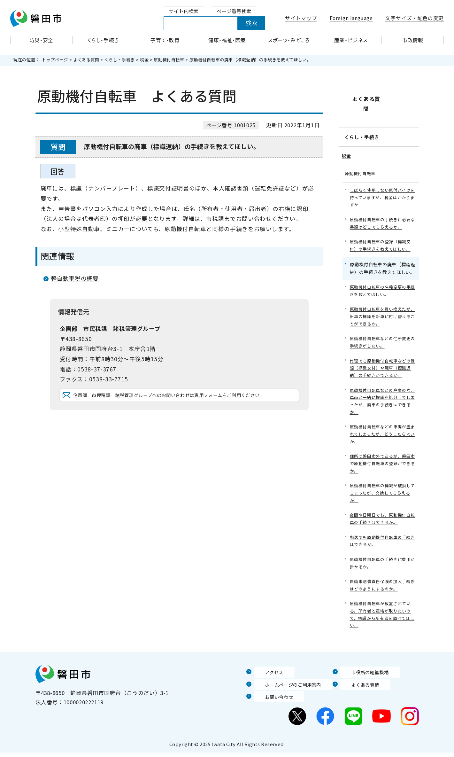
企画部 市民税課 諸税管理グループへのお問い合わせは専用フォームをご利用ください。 (184, 404)
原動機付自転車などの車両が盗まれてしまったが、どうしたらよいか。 (382, 429)
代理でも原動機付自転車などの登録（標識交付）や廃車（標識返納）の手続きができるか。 (382, 359)
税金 (144, 60)
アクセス (265, 676)
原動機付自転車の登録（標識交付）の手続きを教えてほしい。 (382, 231)
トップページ (55, 60)
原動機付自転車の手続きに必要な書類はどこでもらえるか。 (382, 208)
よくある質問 (86, 60)
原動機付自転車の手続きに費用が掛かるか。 (382, 564)
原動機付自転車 (169, 60)
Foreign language (351, 18)
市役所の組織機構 (362, 676)
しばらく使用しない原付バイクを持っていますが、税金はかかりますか (382, 181)
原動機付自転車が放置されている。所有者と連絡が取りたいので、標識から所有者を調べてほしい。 (382, 618)
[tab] (184, 11)
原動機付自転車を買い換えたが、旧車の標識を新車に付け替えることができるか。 (382, 305)
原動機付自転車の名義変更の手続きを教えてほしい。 (382, 278)
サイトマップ (301, 18)
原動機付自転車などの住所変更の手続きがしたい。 (382, 332)
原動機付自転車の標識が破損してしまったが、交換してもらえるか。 (382, 490)
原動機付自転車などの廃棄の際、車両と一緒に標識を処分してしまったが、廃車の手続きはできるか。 (382, 394)
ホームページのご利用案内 (287, 688)
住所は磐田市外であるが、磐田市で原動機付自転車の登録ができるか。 (382, 460)
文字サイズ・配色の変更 (414, 18)
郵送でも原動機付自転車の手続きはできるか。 (382, 541)
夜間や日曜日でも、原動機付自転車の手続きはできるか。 (382, 517)
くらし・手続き (119, 60)
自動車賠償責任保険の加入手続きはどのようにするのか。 (382, 587)
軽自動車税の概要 (75, 278)
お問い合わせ (271, 701)
